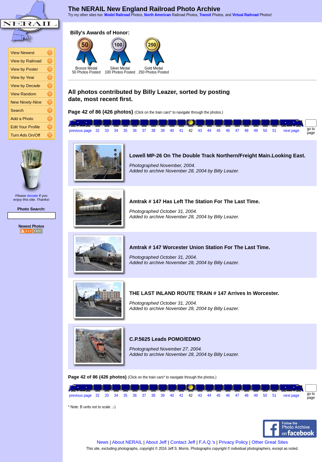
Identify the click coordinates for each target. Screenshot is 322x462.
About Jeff (156, 442)
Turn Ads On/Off (25, 135)
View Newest (22, 53)
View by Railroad (26, 61)
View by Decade (25, 86)
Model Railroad (117, 15)
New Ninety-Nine (26, 102)
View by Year (22, 77)
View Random (23, 94)
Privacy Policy (233, 442)
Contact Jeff (182, 442)
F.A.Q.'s (207, 442)
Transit (205, 15)
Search (17, 110)
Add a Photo (22, 118)
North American (157, 15)
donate (32, 195)
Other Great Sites (270, 442)
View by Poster (24, 69)
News (103, 442)
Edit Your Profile (25, 127)
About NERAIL (127, 442)
